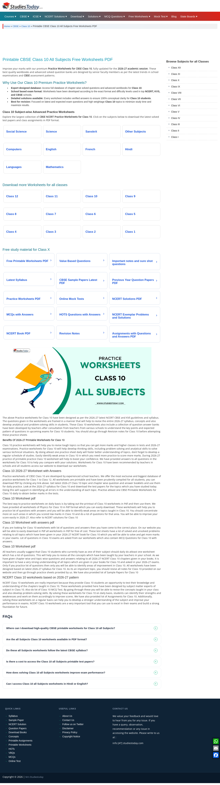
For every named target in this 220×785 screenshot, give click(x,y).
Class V (175, 111)
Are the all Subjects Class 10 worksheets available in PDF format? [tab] (46, 641)
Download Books (18, 734)
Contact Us (68, 722)
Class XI (175, 74)
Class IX (175, 86)
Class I (175, 137)
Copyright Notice (71, 738)
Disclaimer (68, 730)
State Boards (187, 16)
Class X (175, 80)
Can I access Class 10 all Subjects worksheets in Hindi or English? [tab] (47, 685)
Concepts (14, 738)
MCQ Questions (113, 16)
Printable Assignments (20, 742)
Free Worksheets (138, 16)
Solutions (93, 16)
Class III (175, 124)
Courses (9, 16)
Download (76, 16)
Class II (175, 130)
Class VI (175, 105)
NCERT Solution (17, 726)
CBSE (23, 16)
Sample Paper (16, 722)
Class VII (176, 99)
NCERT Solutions (55, 16)
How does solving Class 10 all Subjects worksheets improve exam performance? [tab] (55, 674)
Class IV (175, 118)
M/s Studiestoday (34, 778)
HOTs (12, 750)
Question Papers (17, 730)
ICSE (36, 16)
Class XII (176, 67)
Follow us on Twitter (73, 726)
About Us (67, 718)
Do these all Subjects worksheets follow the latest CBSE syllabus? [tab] (47, 652)
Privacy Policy (69, 734)
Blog (174, 16)
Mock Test (160, 16)
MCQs (12, 759)
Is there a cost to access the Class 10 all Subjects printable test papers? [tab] (50, 663)
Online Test (15, 763)
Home (7, 26)
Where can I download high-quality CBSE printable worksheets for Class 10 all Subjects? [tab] (60, 630)
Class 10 (25, 26)
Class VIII (176, 92)
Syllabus (13, 718)
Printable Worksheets (20, 746)
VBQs (12, 755)
